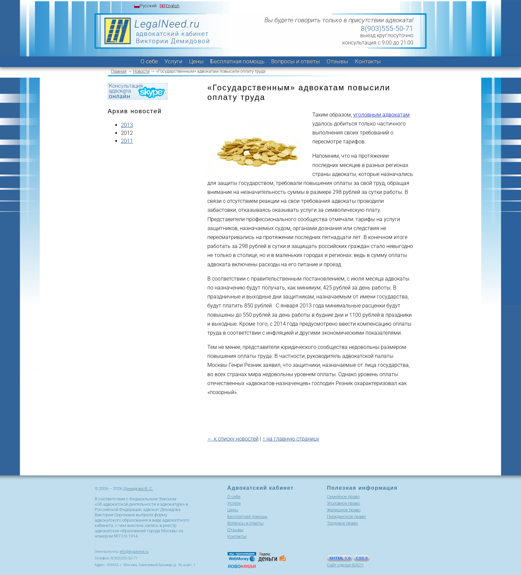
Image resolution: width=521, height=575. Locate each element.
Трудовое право (342, 523)
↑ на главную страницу (290, 439)
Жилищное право (344, 509)
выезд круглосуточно (386, 35)
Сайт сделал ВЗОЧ (345, 564)
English (172, 5)
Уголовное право (343, 503)
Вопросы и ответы (295, 61)
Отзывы (337, 61)
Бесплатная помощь (237, 61)
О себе (149, 61)
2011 (127, 141)
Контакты (368, 61)
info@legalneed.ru (134, 551)
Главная (119, 71)
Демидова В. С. (138, 488)
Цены (196, 61)
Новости (141, 71)
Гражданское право (346, 516)
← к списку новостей (233, 439)
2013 (127, 125)
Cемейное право (343, 496)
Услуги (173, 61)
